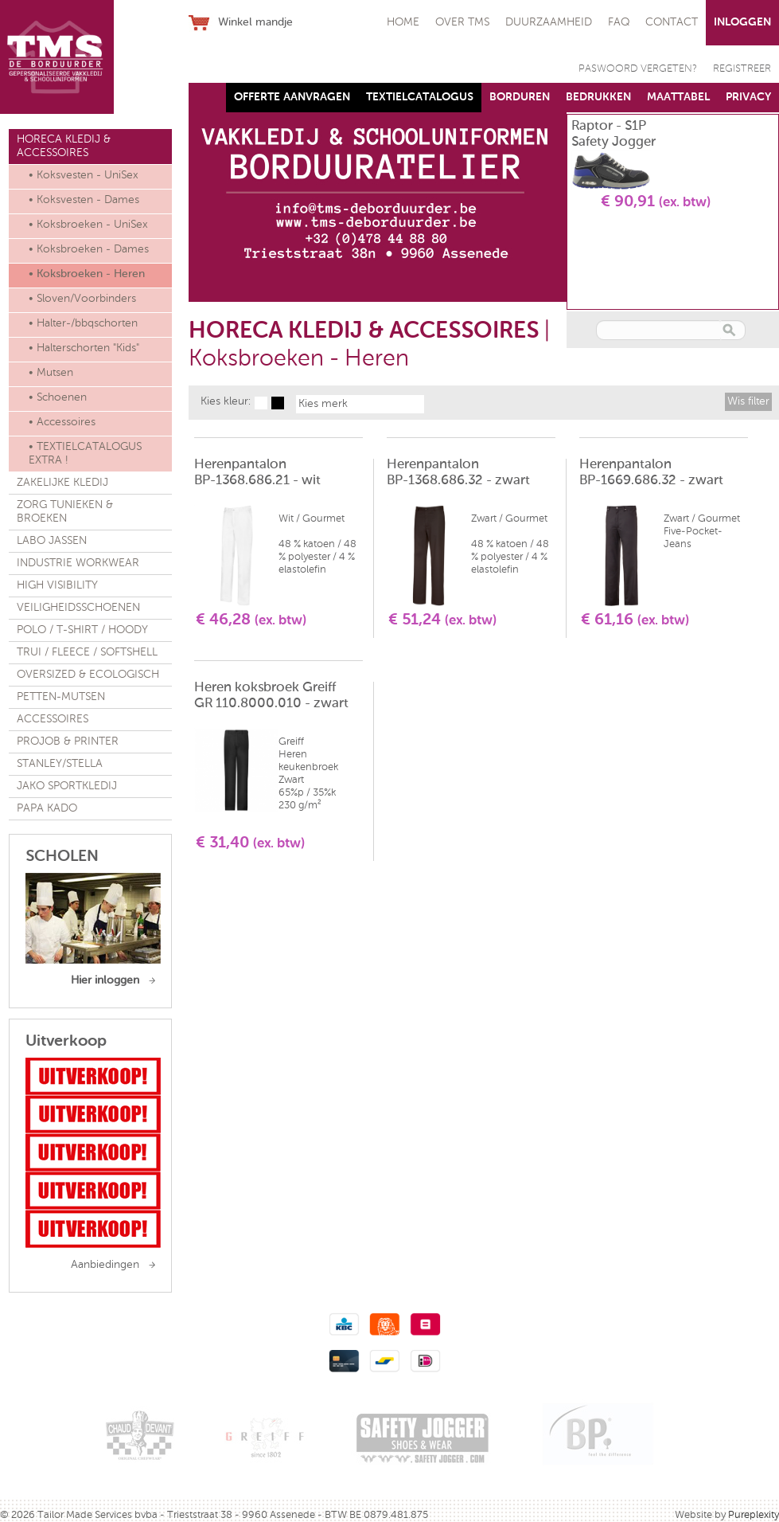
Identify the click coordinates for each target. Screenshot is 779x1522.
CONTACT (671, 22)
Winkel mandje (255, 22)
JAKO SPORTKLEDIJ (67, 786)
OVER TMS (462, 22)
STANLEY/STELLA (60, 763)
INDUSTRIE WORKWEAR (78, 563)
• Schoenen (58, 397)
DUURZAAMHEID (548, 22)
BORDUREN (519, 97)
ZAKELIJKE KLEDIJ (62, 482)
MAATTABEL (678, 97)
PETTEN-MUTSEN (61, 696)
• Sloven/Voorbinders (82, 298)
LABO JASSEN (52, 540)
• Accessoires (62, 422)
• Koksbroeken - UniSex (88, 224)
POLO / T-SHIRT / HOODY (82, 630)
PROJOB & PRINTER (68, 741)
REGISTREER (742, 69)
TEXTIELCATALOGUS (419, 97)
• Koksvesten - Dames (84, 199)
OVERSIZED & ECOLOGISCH (88, 674)
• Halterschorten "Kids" (84, 348)
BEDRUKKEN (598, 97)
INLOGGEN (742, 22)
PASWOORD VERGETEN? (637, 69)
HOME (403, 22)
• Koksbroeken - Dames (89, 249)
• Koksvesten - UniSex (83, 175)
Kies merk (323, 403)
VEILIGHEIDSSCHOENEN (78, 607)
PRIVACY (748, 97)
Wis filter (748, 401)
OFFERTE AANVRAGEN (292, 97)
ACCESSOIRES (52, 719)
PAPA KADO (47, 808)
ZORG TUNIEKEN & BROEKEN (65, 511)
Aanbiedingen (105, 1264)
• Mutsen (51, 372)
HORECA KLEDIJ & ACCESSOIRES (64, 146)
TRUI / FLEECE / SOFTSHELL (87, 652)
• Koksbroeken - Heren (87, 274)
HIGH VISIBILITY (57, 585)
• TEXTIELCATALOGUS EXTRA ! (85, 453)
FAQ (618, 22)
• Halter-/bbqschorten (83, 323)
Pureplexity (753, 1515)
